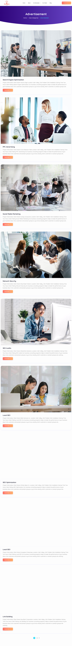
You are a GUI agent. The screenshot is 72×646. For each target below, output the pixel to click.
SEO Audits (7, 348)
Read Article (8, 90)
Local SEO (6, 415)
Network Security (9, 281)
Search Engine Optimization (13, 80)
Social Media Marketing (11, 214)
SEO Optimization (9, 482)
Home (25, 18)
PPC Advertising (9, 147)
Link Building (7, 617)
